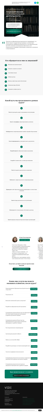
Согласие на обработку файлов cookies (28, 403)
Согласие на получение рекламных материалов (29, 401)
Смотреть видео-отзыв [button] (24, 239)
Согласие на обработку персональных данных (29, 400)
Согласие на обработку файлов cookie (17, 410)
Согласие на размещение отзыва (27, 404)
